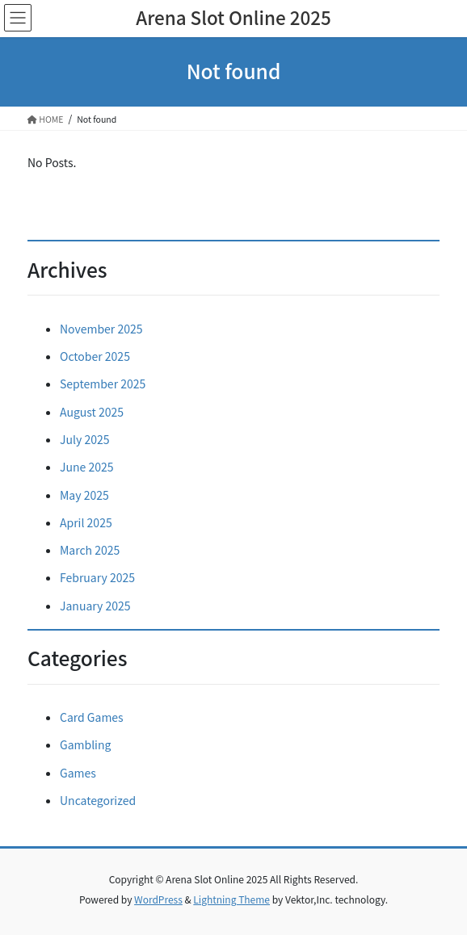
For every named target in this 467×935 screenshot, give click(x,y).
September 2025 (102, 383)
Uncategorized (98, 800)
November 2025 (101, 329)
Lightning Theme (231, 899)
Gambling (85, 744)
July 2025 (84, 439)
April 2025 (86, 522)
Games (78, 773)
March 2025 (90, 550)
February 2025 (97, 577)
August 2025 (92, 412)
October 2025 (95, 356)
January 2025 (95, 605)
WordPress (158, 899)
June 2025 (87, 467)
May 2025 (84, 495)
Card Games (92, 717)
